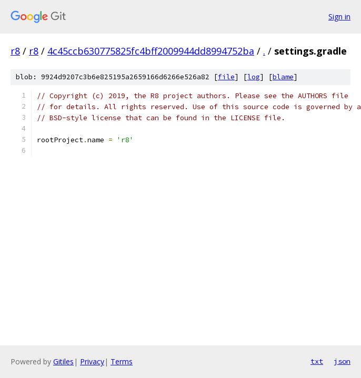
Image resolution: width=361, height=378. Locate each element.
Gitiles (63, 361)
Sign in (339, 17)
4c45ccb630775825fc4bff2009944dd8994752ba (150, 51)
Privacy (92, 361)
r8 (15, 51)
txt (316, 361)
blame (283, 76)
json (342, 361)
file (226, 76)
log (253, 76)
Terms (122, 361)
